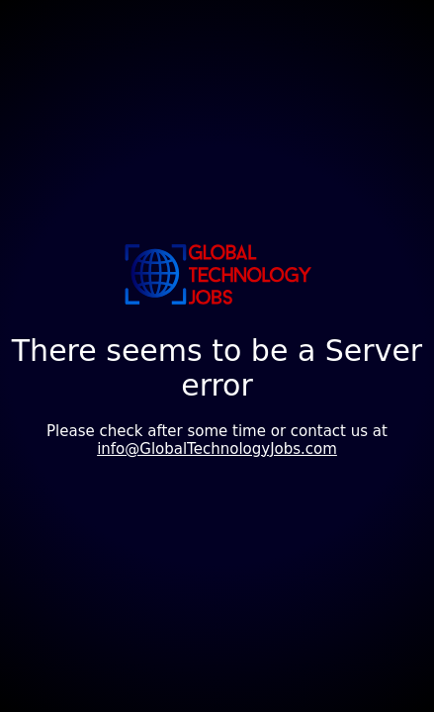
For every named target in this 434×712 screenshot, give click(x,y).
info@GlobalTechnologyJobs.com (217, 449)
